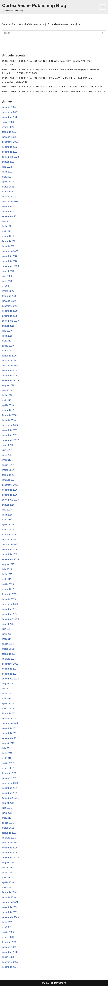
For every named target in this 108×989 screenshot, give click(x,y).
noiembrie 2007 (10, 970)
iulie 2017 (7, 451)
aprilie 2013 (8, 706)
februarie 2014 (9, 656)
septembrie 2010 (10, 860)
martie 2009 (8, 940)
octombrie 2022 (10, 152)
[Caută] (51, 33)
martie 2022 (8, 187)
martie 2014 (8, 651)
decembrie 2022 (10, 142)
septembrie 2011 (10, 800)
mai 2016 (6, 521)
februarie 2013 (9, 716)
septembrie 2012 (10, 741)
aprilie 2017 (8, 466)
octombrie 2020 (10, 262)
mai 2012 (6, 760)
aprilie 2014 (8, 646)
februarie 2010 (9, 895)
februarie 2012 (9, 775)
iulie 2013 (7, 691)
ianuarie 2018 (9, 421)
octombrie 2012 (10, 736)
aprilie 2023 (8, 122)
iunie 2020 (7, 282)
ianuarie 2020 (9, 302)
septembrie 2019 (10, 322)
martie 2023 (8, 127)
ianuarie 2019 (9, 362)
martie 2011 (8, 830)
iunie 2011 (7, 815)
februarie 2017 (9, 476)
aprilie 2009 (8, 935)
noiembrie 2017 (10, 431)
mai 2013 (6, 701)
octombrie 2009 (10, 915)
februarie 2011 (9, 835)
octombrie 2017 (10, 436)
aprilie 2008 (8, 960)
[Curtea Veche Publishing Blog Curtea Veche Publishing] (34, 7)
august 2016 (8, 506)
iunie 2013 (7, 696)
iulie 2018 (7, 391)
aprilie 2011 (8, 825)
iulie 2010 (7, 870)
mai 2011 (6, 820)
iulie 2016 (7, 511)
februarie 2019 (9, 356)
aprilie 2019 (8, 347)
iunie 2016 (7, 516)
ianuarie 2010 (9, 900)
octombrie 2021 (10, 212)
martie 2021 (8, 237)
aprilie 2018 (8, 406)
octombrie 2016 (10, 496)
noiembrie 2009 (10, 910)
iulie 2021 (7, 222)
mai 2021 (6, 232)
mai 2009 (6, 930)
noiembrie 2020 (10, 257)
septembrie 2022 (10, 157)
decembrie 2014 (10, 606)
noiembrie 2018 (10, 371)
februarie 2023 (9, 132)
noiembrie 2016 (10, 491)
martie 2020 (8, 292)
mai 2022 (6, 177)
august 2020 (8, 272)
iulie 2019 (7, 332)
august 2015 (8, 566)
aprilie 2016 (8, 526)
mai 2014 (6, 641)
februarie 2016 (9, 536)
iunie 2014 (7, 636)
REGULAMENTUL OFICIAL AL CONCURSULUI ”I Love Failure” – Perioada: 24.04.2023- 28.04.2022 (52, 87)
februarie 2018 (9, 416)
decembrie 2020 (10, 252)
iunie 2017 (7, 456)
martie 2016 (8, 531)
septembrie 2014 (10, 621)
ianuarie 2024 (9, 107)
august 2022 (8, 162)
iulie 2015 (7, 571)
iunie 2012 (7, 755)
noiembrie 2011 (10, 790)
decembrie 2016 (10, 486)
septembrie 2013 (10, 681)
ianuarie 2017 (9, 481)
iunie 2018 (7, 396)
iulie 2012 (7, 751)
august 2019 (8, 327)
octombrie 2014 (10, 616)
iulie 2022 (7, 167)
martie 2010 (8, 890)
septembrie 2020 (10, 267)
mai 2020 (6, 287)
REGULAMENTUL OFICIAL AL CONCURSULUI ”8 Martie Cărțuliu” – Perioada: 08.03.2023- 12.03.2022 (53, 92)
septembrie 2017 (10, 441)
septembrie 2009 (10, 920)
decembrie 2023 (10, 112)
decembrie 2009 (10, 905)
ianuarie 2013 (9, 721)
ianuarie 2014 (9, 661)
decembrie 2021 (10, 202)
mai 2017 (6, 461)
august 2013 (8, 686)
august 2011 (8, 805)
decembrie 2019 (10, 307)
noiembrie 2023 (10, 117)
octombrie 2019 (10, 317)
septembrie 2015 (10, 561)
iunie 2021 (7, 227)
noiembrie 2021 (10, 207)
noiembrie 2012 (10, 730)
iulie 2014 (7, 631)
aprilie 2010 (8, 885)
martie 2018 (8, 411)
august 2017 (8, 446)
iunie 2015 (7, 576)
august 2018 (8, 386)
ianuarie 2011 (9, 840)
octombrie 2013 (10, 676)
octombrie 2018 (10, 376)
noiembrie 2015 (10, 551)
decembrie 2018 (10, 366)
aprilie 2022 (8, 182)
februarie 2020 (9, 297)
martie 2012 (8, 770)
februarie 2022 (9, 192)
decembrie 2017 (10, 426)
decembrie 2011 (10, 785)
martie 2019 (8, 351)
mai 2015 (6, 581)
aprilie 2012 (8, 766)
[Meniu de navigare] (102, 7)
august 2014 (8, 626)
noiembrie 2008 (10, 955)
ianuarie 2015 (9, 601)
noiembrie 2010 (10, 850)
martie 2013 (8, 711)
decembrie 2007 (10, 965)
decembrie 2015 (10, 546)
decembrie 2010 (10, 845)
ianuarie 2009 (9, 950)
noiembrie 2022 (10, 147)
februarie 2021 (9, 242)
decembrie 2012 (10, 726)
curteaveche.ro (58, 986)
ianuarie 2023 (9, 137)
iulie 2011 (7, 810)
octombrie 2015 (10, 556)
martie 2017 (8, 471)
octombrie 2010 (10, 855)
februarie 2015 (9, 596)
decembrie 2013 (10, 666)
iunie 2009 (7, 925)
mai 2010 (6, 880)
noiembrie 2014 (10, 611)
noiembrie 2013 (10, 671)
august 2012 (8, 745)
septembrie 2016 (10, 501)
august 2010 (8, 865)
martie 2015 (8, 591)
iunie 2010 (7, 875)
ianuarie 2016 (9, 541)
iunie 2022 (7, 172)
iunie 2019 (7, 337)
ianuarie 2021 (9, 247)
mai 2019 (6, 342)
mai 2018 (6, 401)
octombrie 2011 (10, 795)
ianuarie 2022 (9, 197)
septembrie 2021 (10, 217)
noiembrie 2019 (10, 312)
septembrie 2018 (10, 381)
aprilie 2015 (8, 586)
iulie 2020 (7, 277)
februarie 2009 (9, 945)
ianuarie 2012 (9, 780)
